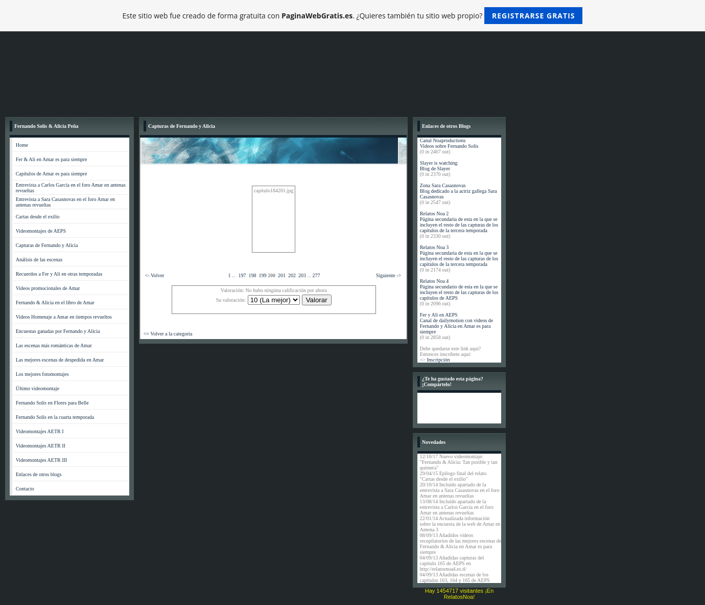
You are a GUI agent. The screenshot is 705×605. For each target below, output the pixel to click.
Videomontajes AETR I (40, 431)
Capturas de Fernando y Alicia (47, 245)
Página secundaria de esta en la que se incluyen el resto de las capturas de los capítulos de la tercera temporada (459, 224)
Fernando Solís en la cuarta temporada (55, 417)
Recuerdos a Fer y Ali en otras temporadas (59, 274)
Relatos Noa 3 (434, 247)
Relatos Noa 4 (434, 281)
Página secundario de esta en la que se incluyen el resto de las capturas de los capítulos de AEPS (459, 292)
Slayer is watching (439, 163)
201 (282, 275)
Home (22, 145)
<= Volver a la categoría (168, 334)
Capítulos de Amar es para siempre (51, 173)
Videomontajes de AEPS (41, 231)
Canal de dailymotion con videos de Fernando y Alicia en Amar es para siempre (457, 326)
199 (263, 275)
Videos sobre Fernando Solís (449, 146)
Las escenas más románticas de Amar (54, 345)
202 (292, 275)
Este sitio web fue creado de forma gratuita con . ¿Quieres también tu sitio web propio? (353, 15)
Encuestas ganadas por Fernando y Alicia (58, 331)
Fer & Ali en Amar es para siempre (51, 159)
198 (252, 275)
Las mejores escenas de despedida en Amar (60, 360)
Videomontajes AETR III (41, 460)
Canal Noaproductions (443, 140)
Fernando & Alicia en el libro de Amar (55, 302)
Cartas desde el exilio (38, 216)
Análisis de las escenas (39, 259)
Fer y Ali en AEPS (439, 315)
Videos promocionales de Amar (48, 288)
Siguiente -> (388, 275)
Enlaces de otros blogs (39, 474)
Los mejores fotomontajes (42, 374)
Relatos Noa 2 (434, 213)
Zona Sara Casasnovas (443, 185)
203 (302, 275)
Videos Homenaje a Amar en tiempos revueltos (64, 317)
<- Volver (155, 275)
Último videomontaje (37, 388)
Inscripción (438, 360)
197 (242, 275)
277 (316, 275)
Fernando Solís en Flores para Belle (52, 403)
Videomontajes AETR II (40, 446)
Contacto (25, 488)
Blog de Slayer (435, 168)
